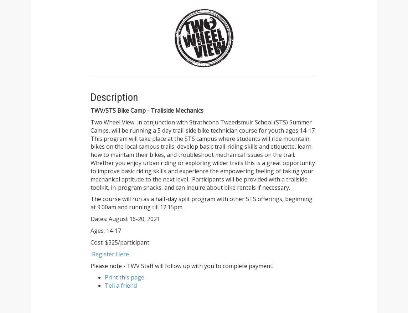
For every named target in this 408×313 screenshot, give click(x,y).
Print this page (124, 277)
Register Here (110, 254)
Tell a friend (121, 285)
